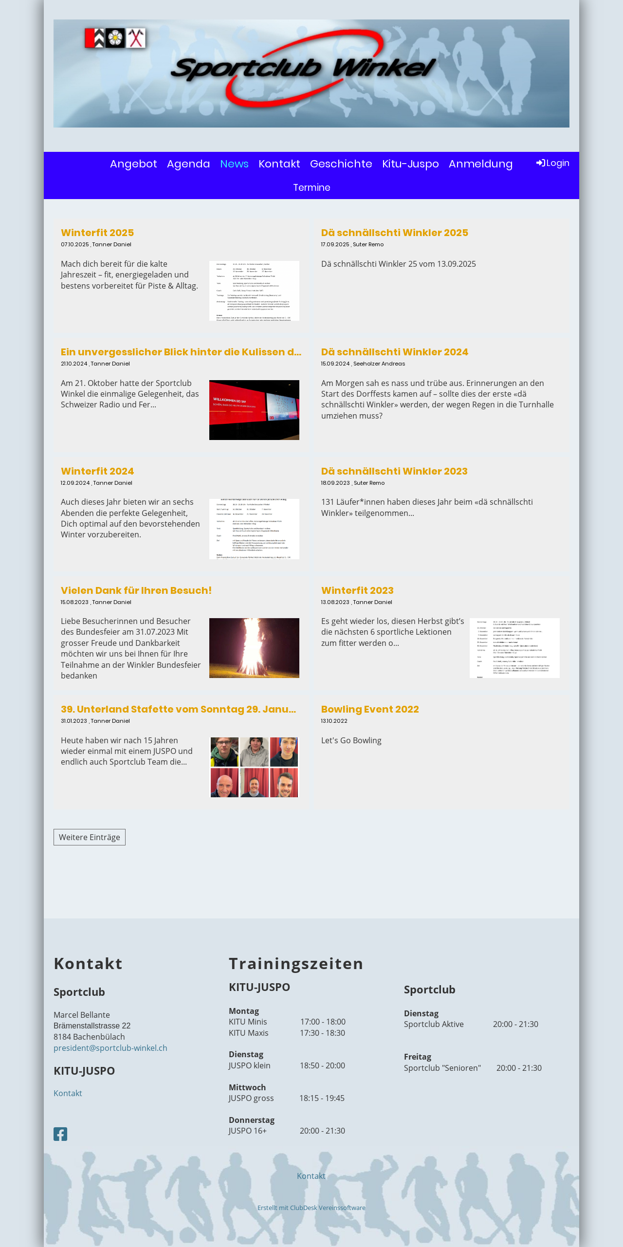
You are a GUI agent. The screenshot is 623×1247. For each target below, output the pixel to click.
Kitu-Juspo (410, 163)
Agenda (188, 163)
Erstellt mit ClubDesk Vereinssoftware (311, 1207)
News (234, 163)
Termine (311, 187)
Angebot (133, 163)
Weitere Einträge (89, 837)
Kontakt (279, 163)
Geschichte (341, 163)
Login (552, 163)
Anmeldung (481, 163)
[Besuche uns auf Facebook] (60, 1133)
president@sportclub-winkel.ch (110, 1048)
